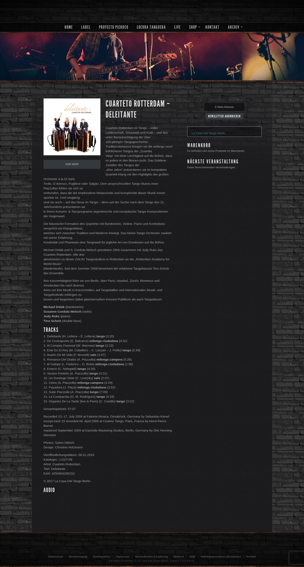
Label (86, 27)
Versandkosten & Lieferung (151, 556)
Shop (193, 27)
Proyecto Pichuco (113, 27)
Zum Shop (72, 164)
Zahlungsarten (101, 556)
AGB (192, 556)
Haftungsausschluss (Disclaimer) (221, 556)
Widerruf (179, 556)
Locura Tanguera (151, 27)
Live (177, 27)
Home (69, 27)
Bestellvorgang (78, 556)
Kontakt (212, 27)
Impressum (122, 556)
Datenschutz (55, 556)
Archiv (233, 27)
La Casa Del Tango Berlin (208, 133)
